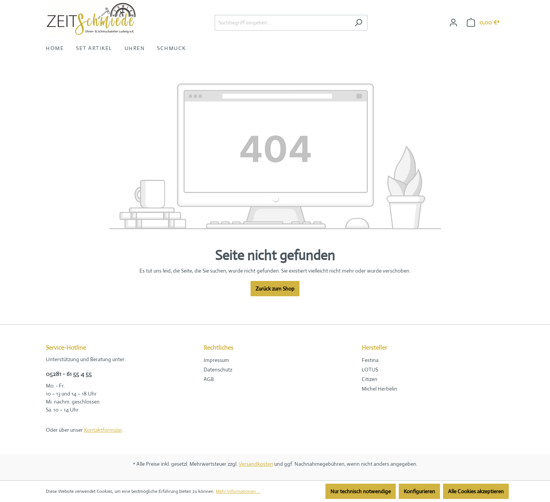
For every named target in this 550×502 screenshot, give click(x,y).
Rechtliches (218, 348)
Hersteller (374, 348)
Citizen (369, 379)
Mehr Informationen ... (238, 491)
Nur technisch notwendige (360, 491)
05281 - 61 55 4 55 (69, 374)
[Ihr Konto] (453, 22)
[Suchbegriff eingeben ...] (282, 23)
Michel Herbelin (379, 388)
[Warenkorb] (483, 22)
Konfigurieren (419, 491)
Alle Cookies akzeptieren (476, 491)
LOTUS (370, 369)
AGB (209, 379)
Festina (370, 360)
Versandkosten (256, 463)
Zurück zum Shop (275, 288)
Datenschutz (218, 369)
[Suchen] (358, 23)
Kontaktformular (103, 429)
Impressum (216, 360)
